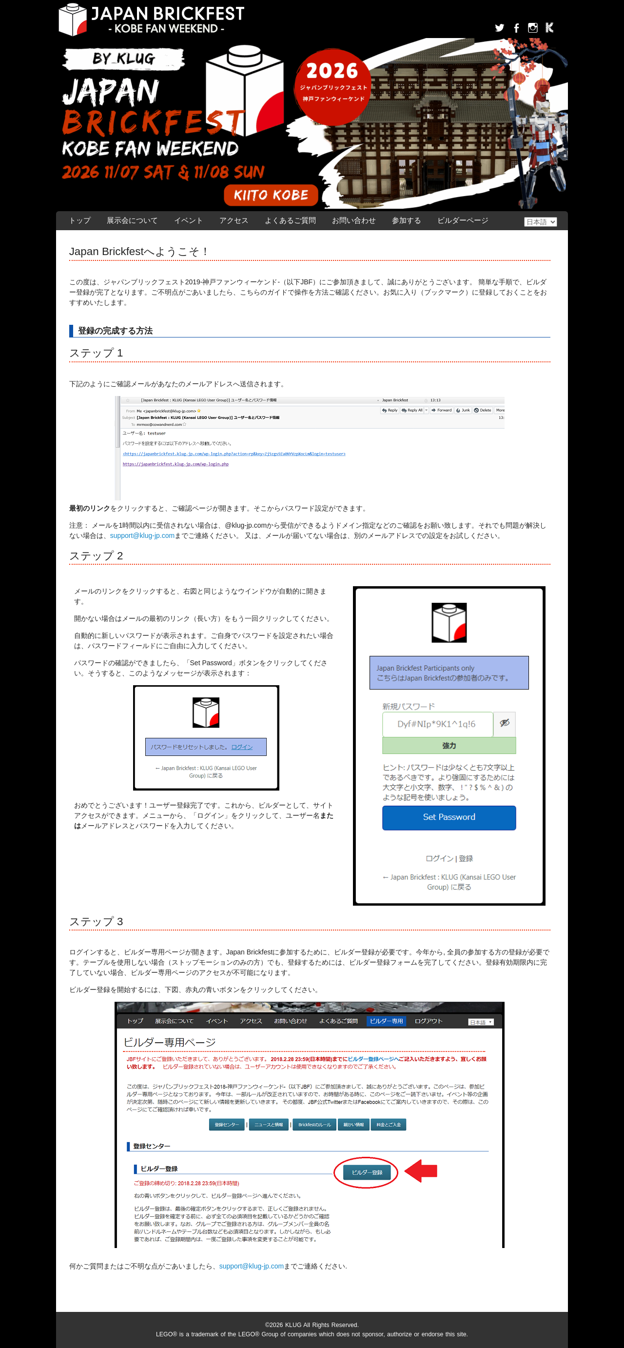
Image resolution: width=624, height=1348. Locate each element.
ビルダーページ (462, 220)
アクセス (234, 220)
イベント (188, 220)
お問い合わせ (354, 220)
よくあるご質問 (290, 220)
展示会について (132, 220)
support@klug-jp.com (142, 535)
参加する (406, 220)
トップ (80, 220)
